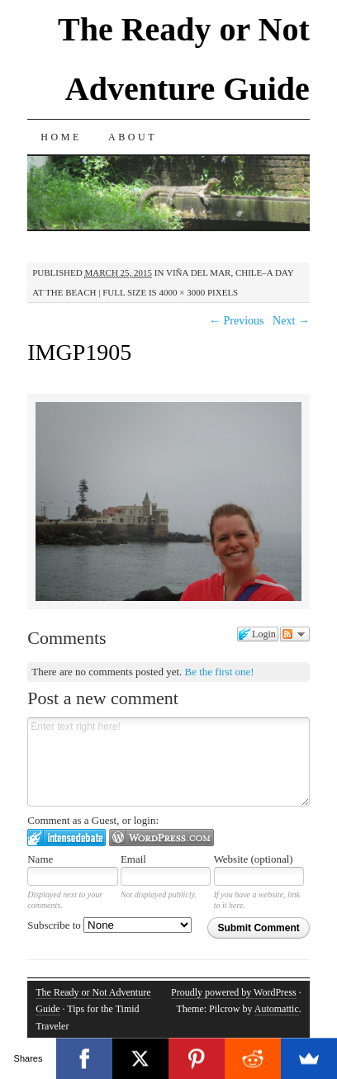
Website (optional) (253, 859)
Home (61, 137)
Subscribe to (109, 925)
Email (133, 859)
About (132, 137)
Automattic (276, 1009)
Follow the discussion (295, 634)
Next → (291, 321)
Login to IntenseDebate (66, 837)
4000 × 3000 (182, 292)
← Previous (236, 321)
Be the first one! (219, 671)
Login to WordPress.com (161, 837)
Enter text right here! (168, 762)
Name (40, 859)
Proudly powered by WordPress (234, 992)
